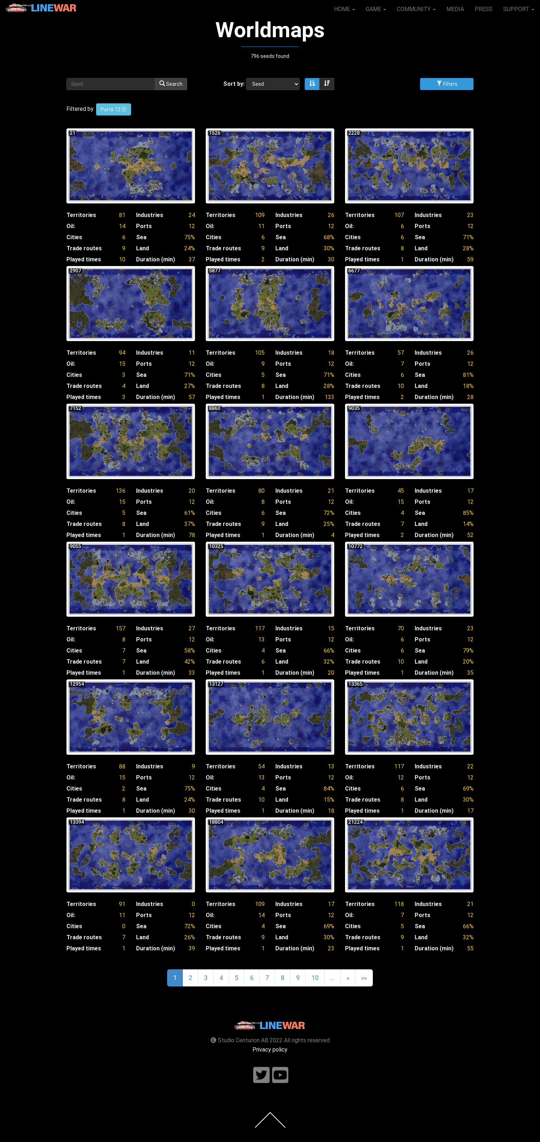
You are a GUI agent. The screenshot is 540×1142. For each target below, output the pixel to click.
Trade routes (84, 248)
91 (122, 904)
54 (261, 766)
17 (470, 490)
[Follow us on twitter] (261, 1075)
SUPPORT (518, 9)
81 (122, 215)
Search (170, 84)
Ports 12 (113, 109)
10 (401, 386)
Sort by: (234, 83)
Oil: (70, 226)
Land (142, 248)
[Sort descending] (326, 84)
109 (260, 215)
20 (192, 490)
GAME (376, 9)
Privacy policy (270, 1049)
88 (122, 766)
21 (331, 490)
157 (120, 628)
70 (401, 628)
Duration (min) (155, 259)
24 (192, 215)
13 (261, 639)
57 (401, 352)
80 (261, 490)
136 (120, 490)
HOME (344, 9)
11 (261, 226)
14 (122, 226)
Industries (149, 215)
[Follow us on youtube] (280, 1075)
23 (470, 215)
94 (122, 352)
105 (260, 352)
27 (192, 628)
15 (122, 363)
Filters (447, 84)
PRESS (483, 9)
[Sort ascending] (312, 84)
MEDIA (455, 9)
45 (401, 490)
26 (331, 215)
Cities (74, 237)
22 (470, 766)
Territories (81, 215)
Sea (141, 237)
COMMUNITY (416, 9)
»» (364, 977)
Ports (144, 226)
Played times (83, 259)
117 (260, 628)
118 (399, 904)
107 (399, 215)
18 (331, 352)
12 (192, 226)
